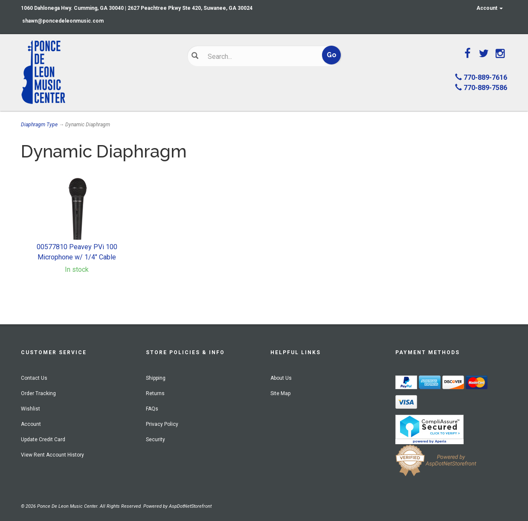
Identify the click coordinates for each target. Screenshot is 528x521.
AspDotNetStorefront (190, 506)
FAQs (152, 409)
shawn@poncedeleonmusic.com (63, 21)
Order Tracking (38, 393)
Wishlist (30, 409)
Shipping (155, 378)
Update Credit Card (43, 439)
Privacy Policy (162, 424)
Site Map (280, 393)
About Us (281, 378)
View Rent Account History (52, 455)
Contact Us (34, 378)
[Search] (258, 56)
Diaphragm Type (39, 125)
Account (489, 8)
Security (155, 439)
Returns (155, 393)
